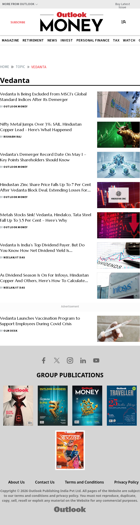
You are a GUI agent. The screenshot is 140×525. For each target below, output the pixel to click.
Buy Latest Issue (122, 4)
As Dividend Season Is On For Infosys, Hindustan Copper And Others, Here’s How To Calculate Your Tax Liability (44, 280)
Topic (20, 67)
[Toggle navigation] (123, 22)
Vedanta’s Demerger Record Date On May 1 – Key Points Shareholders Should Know (43, 157)
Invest (67, 40)
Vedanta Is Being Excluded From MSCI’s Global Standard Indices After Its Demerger (43, 96)
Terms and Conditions (84, 482)
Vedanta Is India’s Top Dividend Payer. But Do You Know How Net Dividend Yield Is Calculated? (42, 250)
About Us (16, 482)
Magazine (10, 40)
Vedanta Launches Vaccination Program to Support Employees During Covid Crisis (40, 321)
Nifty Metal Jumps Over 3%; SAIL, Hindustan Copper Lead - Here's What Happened (41, 126)
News (52, 40)
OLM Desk (10, 331)
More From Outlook (18, 4)
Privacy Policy (126, 482)
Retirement (33, 40)
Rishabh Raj (12, 137)
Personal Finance (93, 40)
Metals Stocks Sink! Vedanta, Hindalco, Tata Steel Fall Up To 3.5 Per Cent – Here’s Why (45, 217)
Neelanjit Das (14, 258)
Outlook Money (15, 107)
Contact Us (45, 482)
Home (4, 67)
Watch (129, 40)
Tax (116, 40)
